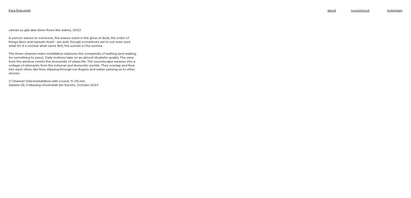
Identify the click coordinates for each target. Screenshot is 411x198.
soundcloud (360, 10)
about (331, 10)
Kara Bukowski (20, 10)
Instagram (394, 10)
